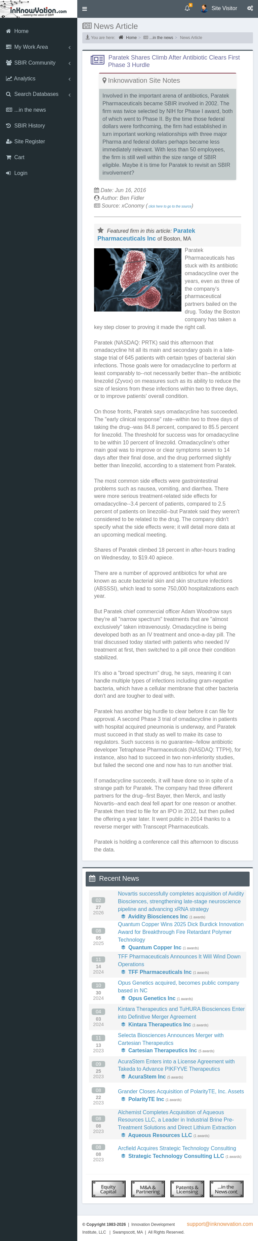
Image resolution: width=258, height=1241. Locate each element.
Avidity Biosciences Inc (154, 916)
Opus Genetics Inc (148, 998)
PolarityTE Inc (142, 1099)
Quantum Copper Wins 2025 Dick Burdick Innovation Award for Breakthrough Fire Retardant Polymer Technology (181, 932)
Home (128, 37)
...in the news (161, 37)
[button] (84, 9)
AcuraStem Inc (143, 1077)
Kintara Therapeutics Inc (156, 1024)
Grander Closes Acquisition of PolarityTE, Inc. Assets (181, 1091)
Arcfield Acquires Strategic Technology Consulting (177, 1148)
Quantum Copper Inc (151, 947)
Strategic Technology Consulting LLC (172, 1156)
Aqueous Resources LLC (156, 1135)
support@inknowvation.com (220, 1224)
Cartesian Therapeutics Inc (159, 1050)
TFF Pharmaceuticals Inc (156, 972)
